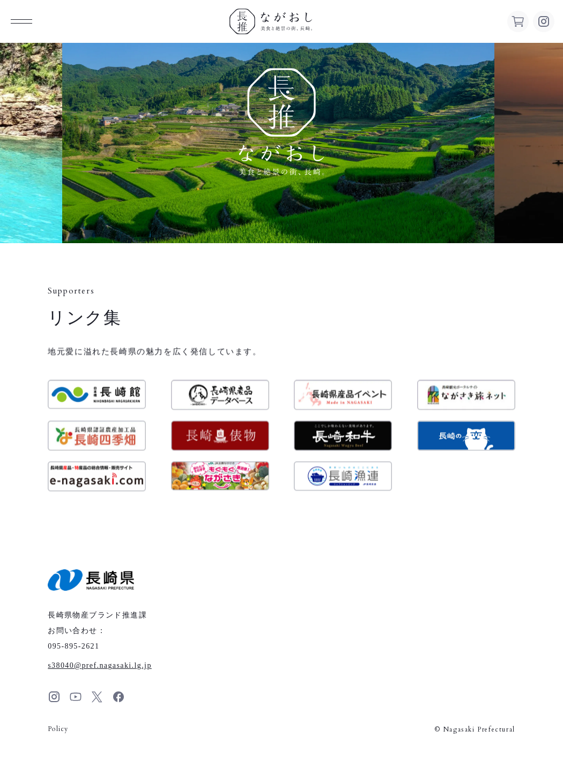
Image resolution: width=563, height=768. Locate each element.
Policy (58, 729)
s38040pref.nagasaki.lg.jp (100, 665)
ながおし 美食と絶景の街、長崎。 (270, 21)
